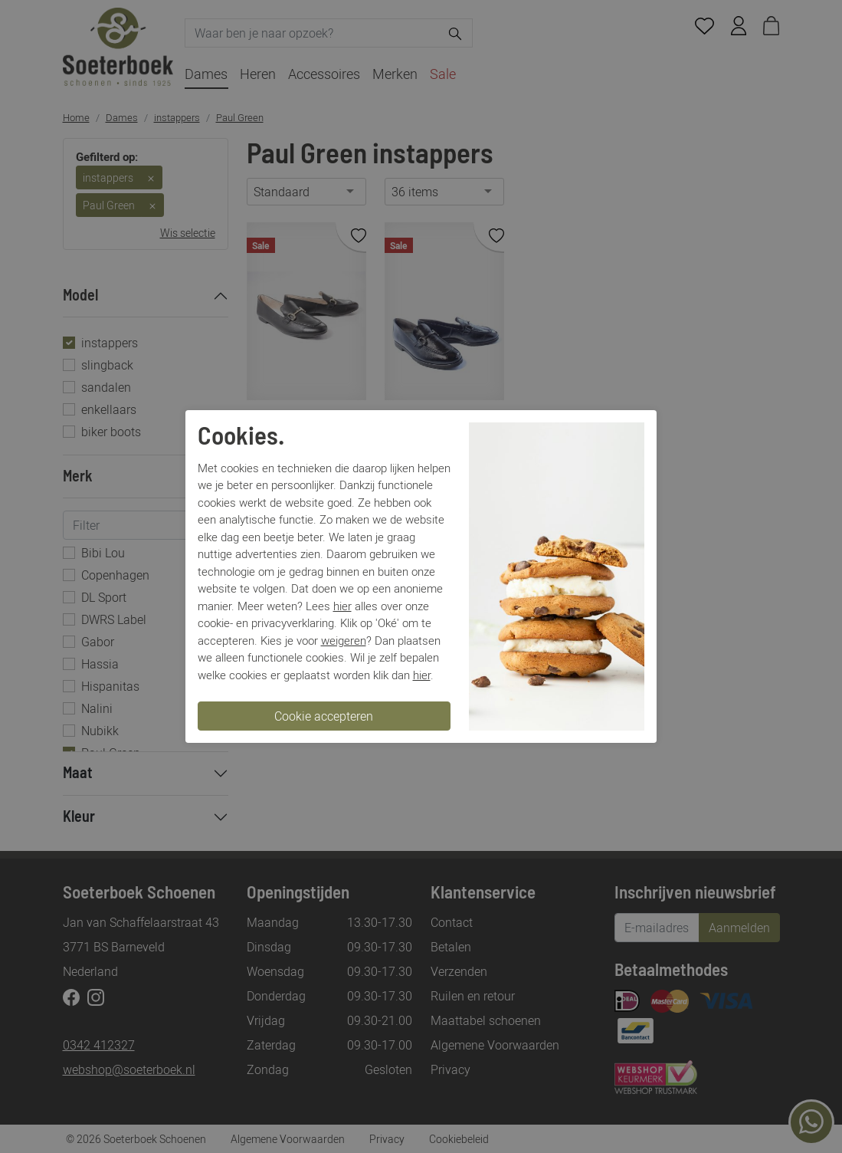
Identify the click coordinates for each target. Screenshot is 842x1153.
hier (342, 605)
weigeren (343, 640)
